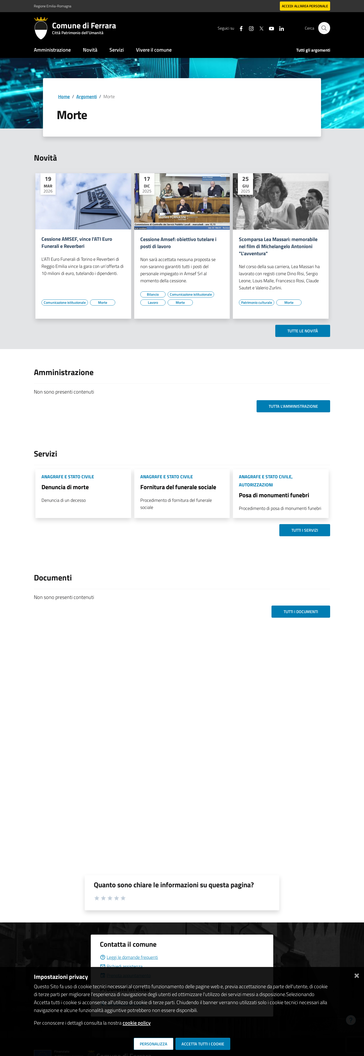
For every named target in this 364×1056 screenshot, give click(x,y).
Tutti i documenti (301, 612)
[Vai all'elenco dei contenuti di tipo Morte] (102, 302)
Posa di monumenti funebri (274, 495)
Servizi (116, 50)
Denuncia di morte (65, 486)
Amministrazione (52, 50)
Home (64, 96)
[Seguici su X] (259, 28)
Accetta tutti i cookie (202, 1044)
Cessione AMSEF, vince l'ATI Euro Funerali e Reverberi (76, 242)
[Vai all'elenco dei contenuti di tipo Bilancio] (153, 294)
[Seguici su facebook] (239, 28)
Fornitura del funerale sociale (178, 486)
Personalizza (153, 1044)
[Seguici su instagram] (249, 28)
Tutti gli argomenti (313, 50)
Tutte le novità (302, 331)
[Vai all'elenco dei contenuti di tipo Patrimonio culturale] (256, 302)
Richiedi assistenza (121, 966)
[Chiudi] (356, 974)
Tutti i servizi (304, 530)
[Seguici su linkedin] (279, 28)
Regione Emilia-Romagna (52, 6)
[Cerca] (324, 28)
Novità (90, 50)
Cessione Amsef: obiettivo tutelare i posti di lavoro (178, 243)
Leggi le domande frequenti (129, 957)
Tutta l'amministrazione (293, 406)
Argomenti (86, 96)
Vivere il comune (154, 50)
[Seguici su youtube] (269, 28)
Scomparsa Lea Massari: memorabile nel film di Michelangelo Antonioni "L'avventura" (278, 246)
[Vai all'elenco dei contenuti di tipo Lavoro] (153, 302)
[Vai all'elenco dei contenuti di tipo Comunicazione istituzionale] (64, 302)
